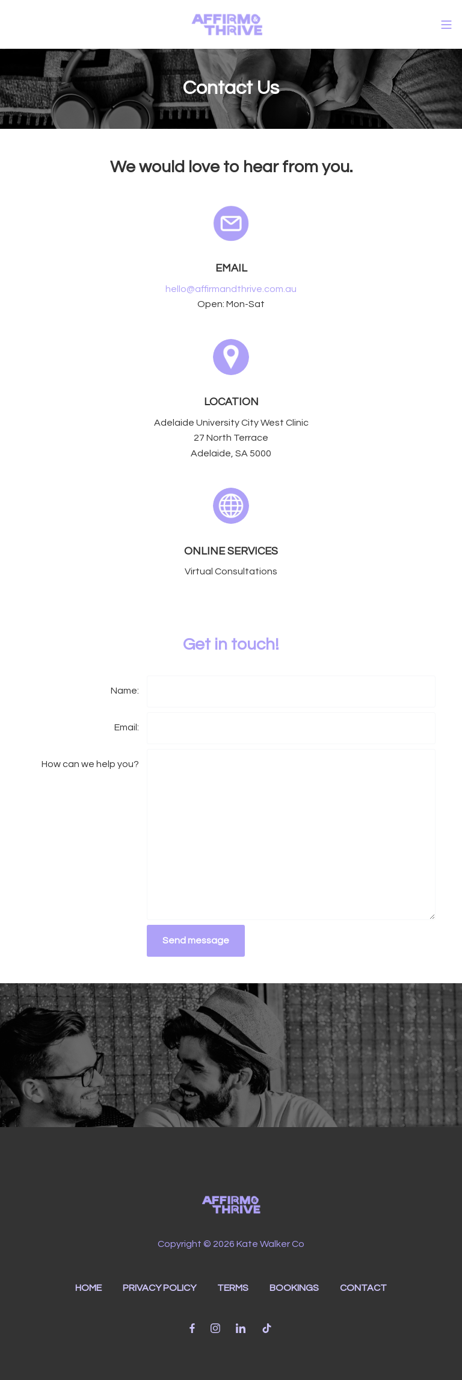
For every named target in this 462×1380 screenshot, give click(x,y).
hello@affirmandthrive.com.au (231, 289)
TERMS (232, 1288)
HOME (88, 1288)
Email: (126, 727)
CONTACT (363, 1288)
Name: (125, 690)
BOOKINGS (294, 1288)
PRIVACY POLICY (159, 1288)
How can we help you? (90, 764)
